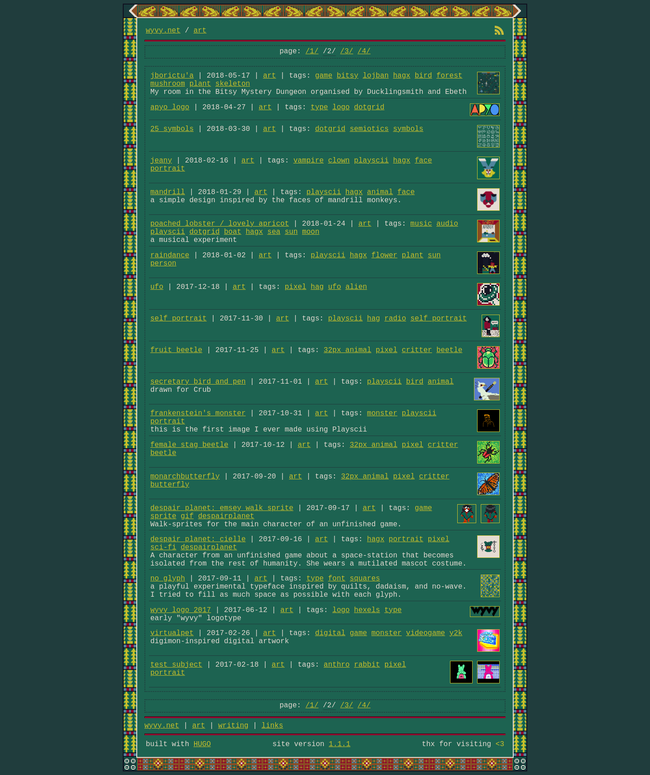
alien (356, 287)
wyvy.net (163, 31)
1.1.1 (339, 744)
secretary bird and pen (198, 382)
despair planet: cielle (198, 539)
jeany (161, 161)
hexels (367, 610)
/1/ (312, 51)
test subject (176, 665)
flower (384, 255)
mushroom (167, 84)
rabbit (367, 665)
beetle (449, 350)
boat (232, 232)
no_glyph (167, 579)
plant (200, 84)
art (200, 31)
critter (417, 350)
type (319, 107)
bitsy (347, 76)
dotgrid (369, 107)
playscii (371, 161)
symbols (408, 129)
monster (382, 413)
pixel (295, 287)
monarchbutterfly (185, 477)
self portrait (178, 319)
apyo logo (169, 107)
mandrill (167, 192)
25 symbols (172, 129)
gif (187, 516)
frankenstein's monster (198, 413)
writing (233, 726)
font (336, 579)
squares (365, 579)
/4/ (364, 51)
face (423, 161)
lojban (376, 76)
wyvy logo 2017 (180, 610)
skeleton (232, 84)
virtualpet (172, 633)
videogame (425, 633)
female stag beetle (189, 445)
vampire (308, 161)
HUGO (202, 744)
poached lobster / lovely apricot (219, 224)
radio (395, 319)
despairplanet (226, 516)
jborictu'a (172, 76)
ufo (156, 287)
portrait (167, 169)
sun (291, 232)
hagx (401, 76)
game (323, 76)
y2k (456, 633)
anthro (337, 665)
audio (447, 224)
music (421, 224)
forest (449, 76)
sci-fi (163, 547)
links (272, 726)
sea (273, 232)
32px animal (347, 350)
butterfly (169, 485)
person (163, 264)
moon (310, 232)
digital (330, 633)
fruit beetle (176, 350)
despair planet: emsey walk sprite (221, 508)
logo (340, 107)
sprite (163, 516)
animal (380, 192)
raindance (169, 255)
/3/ (346, 51)
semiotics (369, 129)
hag (317, 287)
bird (423, 76)
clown (339, 161)
